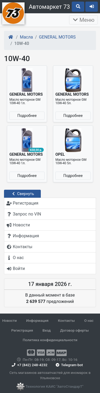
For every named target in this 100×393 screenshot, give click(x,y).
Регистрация (22, 330)
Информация (37, 320)
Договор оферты (74, 330)
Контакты (66, 320)
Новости (9, 320)
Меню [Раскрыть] (83, 20)
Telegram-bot (69, 365)
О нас (89, 320)
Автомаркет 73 (49, 6)
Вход (46, 330)
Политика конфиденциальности (50, 340)
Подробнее (27, 115)
